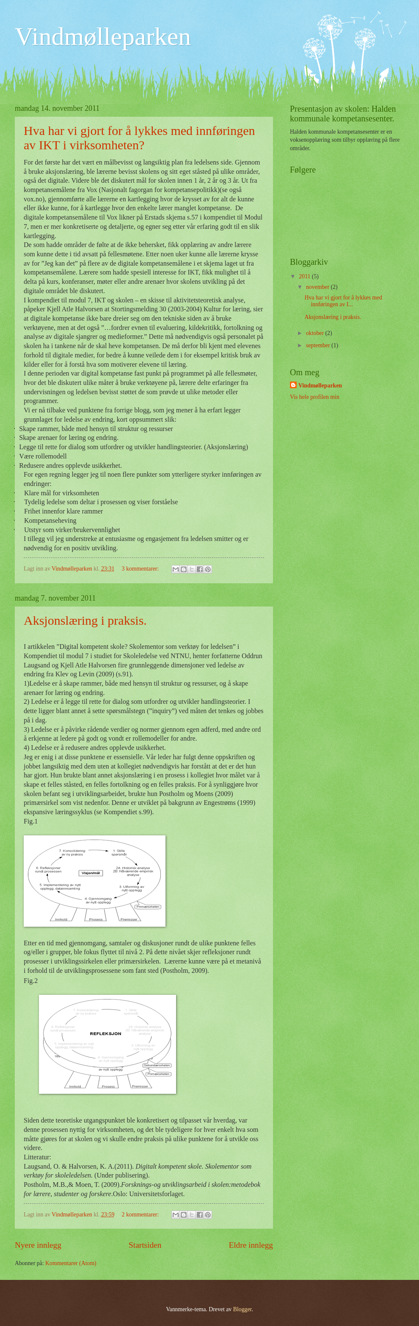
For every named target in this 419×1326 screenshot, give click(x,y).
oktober (315, 333)
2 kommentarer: (141, 1214)
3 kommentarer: (141, 569)
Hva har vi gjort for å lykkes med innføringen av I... (343, 301)
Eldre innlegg (251, 1245)
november (318, 287)
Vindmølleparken (103, 36)
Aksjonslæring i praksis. (85, 620)
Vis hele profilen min (314, 397)
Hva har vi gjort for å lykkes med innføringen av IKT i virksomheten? (139, 138)
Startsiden (145, 1245)
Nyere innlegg (38, 1245)
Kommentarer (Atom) (70, 1263)
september (318, 345)
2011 (305, 276)
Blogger (242, 1309)
